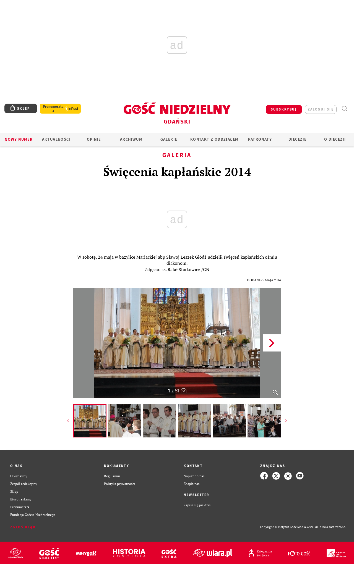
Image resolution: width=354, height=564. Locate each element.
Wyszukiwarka (344, 109)
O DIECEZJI (335, 139)
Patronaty (260, 139)
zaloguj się (321, 109)
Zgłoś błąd (23, 527)
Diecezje (297, 139)
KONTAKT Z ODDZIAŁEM (214, 139)
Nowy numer (19, 139)
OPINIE (94, 139)
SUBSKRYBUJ (284, 109)
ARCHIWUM (131, 139)
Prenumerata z (53, 108)
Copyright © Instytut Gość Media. (283, 527)
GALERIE (168, 139)
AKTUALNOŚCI (56, 139)
